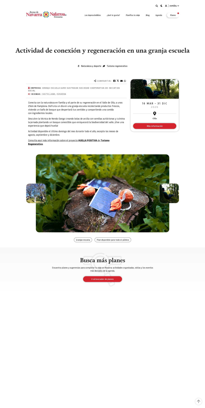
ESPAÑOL (174, 6)
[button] (36, 193)
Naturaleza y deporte (91, 66)
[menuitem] (93, 15)
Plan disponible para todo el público (113, 239)
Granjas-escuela (83, 239)
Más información (155, 126)
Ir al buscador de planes (102, 279)
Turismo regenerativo (117, 66)
